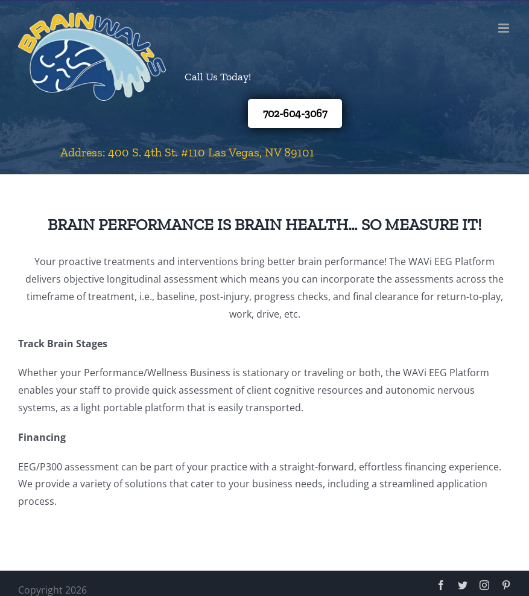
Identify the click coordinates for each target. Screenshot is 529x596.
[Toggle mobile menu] (504, 28)
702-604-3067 (295, 113)
